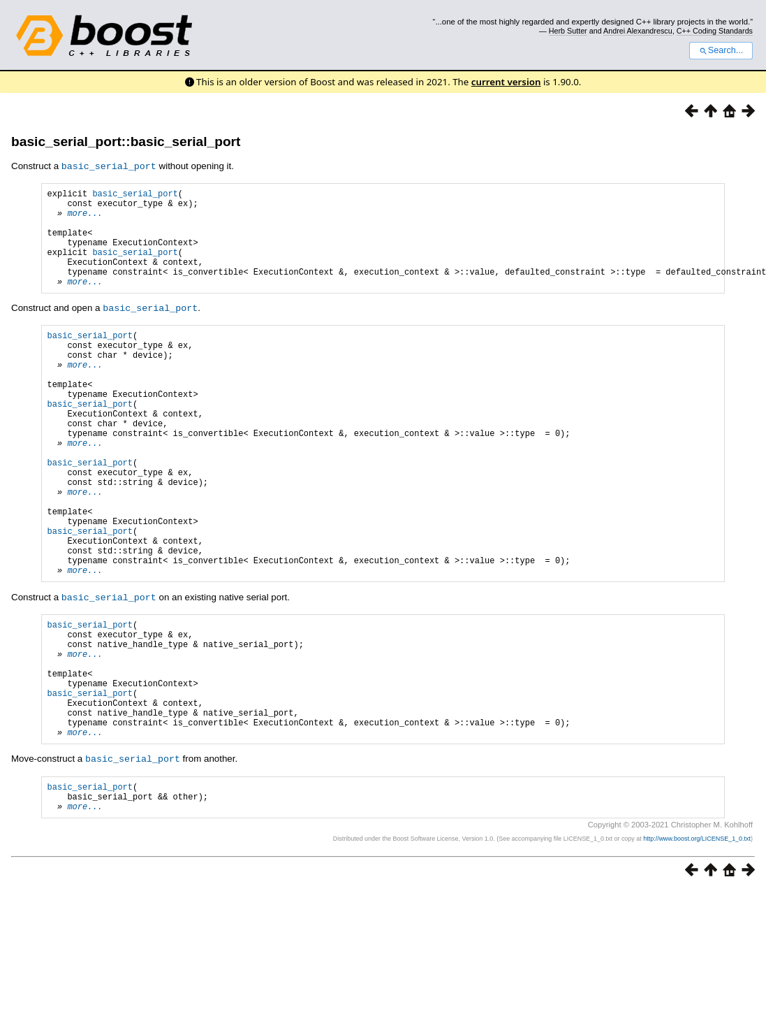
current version (506, 81)
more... (84, 218)
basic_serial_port (134, 195)
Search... (721, 50)
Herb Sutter (568, 31)
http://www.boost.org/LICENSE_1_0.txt (697, 940)
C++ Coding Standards (715, 31)
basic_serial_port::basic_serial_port (125, 141)
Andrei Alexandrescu (637, 31)
